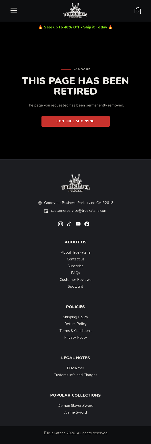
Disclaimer (75, 368)
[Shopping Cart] (137, 11)
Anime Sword (75, 412)
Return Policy (75, 323)
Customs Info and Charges (75, 375)
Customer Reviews (75, 279)
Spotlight (75, 286)
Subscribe (76, 266)
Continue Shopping (75, 121)
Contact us (75, 259)
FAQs (75, 272)
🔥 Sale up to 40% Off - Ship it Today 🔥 (75, 27)
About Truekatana (76, 252)
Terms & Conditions (75, 330)
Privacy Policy (75, 337)
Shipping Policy (75, 317)
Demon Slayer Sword (75, 405)
